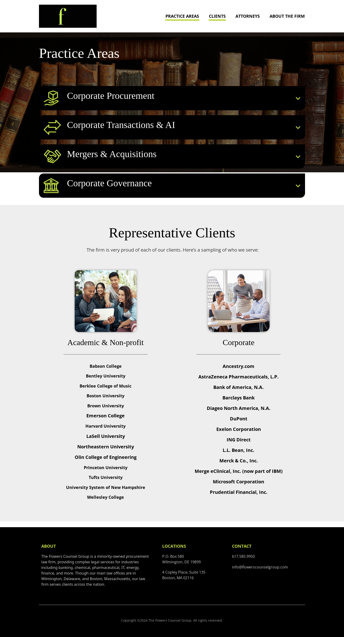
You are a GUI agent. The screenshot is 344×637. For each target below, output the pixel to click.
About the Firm (287, 16)
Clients (217, 16)
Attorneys (247, 16)
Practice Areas (182, 16)
